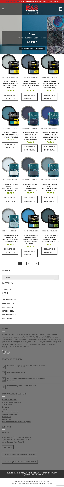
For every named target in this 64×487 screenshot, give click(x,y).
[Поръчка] (32, 48)
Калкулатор (36, 473)
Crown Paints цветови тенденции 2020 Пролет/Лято (26, 378)
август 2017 (7, 319)
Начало (20, 38)
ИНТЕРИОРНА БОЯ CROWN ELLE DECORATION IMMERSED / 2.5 (30, 136)
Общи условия (27, 475)
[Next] (41, 263)
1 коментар (15, 381)
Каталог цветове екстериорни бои (20, 462)
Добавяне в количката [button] (9, 97)
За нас (17, 473)
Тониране (39, 475)
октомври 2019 (8, 311)
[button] (3, 9)
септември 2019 (9, 315)
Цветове (37, 38)
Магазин (28, 38)
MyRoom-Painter (12, 1)
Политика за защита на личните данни (16, 422)
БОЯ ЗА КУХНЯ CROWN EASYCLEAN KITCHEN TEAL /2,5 (10, 135)
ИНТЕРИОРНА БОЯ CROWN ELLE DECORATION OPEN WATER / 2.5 (50, 187)
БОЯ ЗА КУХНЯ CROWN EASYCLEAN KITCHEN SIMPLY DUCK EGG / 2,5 (50, 85)
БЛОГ (45, 473)
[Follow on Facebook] (4, 352)
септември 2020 (9, 299)
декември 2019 (8, 307)
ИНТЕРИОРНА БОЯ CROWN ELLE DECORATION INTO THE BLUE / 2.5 (50, 136)
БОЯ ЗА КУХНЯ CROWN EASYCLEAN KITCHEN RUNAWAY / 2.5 (30, 85)
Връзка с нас (6, 419)
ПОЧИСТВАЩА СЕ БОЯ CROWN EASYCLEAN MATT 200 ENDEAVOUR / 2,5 (50, 238)
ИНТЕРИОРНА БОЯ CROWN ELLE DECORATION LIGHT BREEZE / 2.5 (10, 187)
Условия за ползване (10, 414)
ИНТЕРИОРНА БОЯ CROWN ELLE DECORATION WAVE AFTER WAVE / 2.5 (11, 238)
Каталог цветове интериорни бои (19, 454)
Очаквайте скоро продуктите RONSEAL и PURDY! (26, 366)
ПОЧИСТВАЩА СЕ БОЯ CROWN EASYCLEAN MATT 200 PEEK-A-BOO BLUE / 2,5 (30, 239)
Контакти (52, 473)
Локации (8, 447)
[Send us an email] (8, 352)
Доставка (5, 407)
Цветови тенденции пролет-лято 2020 (21, 386)
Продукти (25, 473)
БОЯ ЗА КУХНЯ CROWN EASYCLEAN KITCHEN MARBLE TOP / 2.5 (10, 85)
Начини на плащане (9, 400)
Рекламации (6, 417)
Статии (5, 290)
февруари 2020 (8, 303)
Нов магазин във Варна (16, 372)
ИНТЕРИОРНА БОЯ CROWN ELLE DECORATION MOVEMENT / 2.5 (30, 187)
